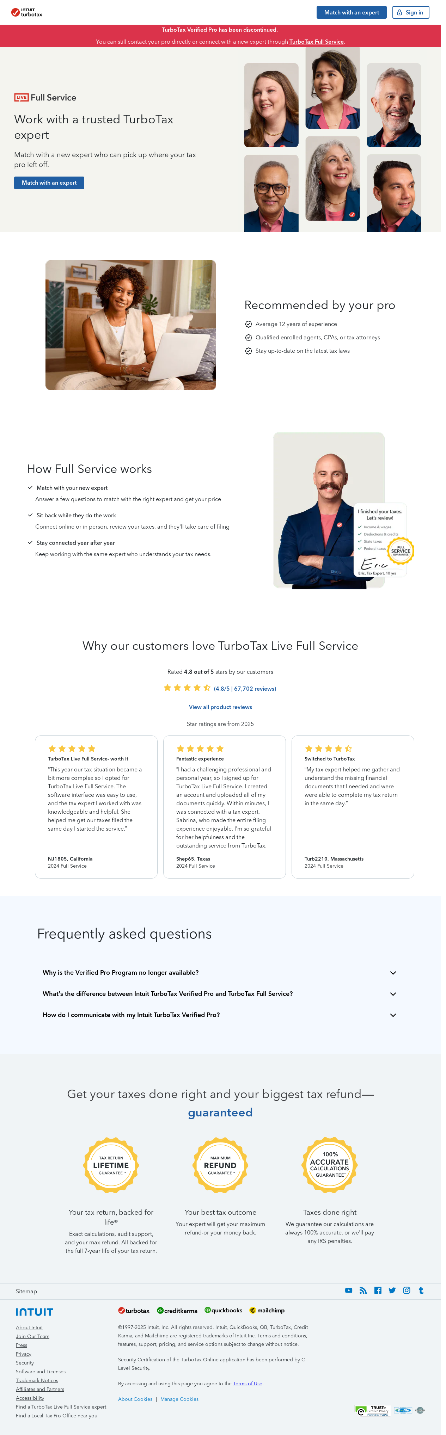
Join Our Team (32, 1336)
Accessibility (30, 1398)
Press (21, 1345)
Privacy (23, 1354)
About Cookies (135, 1399)
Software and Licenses (41, 1372)
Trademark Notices (37, 1381)
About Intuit (29, 1328)
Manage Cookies (179, 1399)
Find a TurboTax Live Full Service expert (61, 1407)
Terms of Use (247, 1384)
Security (25, 1363)
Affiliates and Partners (40, 1389)
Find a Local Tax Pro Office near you (56, 1416)
